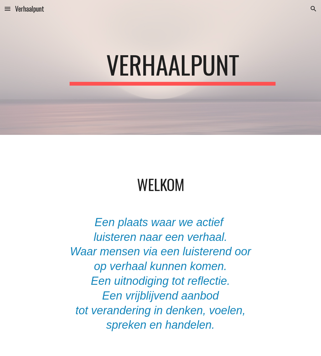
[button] (7, 8)
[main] (172, 67)
